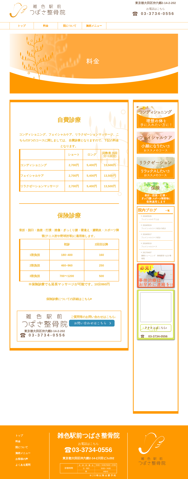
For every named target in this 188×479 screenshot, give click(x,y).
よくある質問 (22, 464)
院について (69, 25)
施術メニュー (94, 25)
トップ (22, 25)
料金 (45, 25)
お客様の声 (21, 459)
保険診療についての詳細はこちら (69, 299)
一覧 (167, 210)
